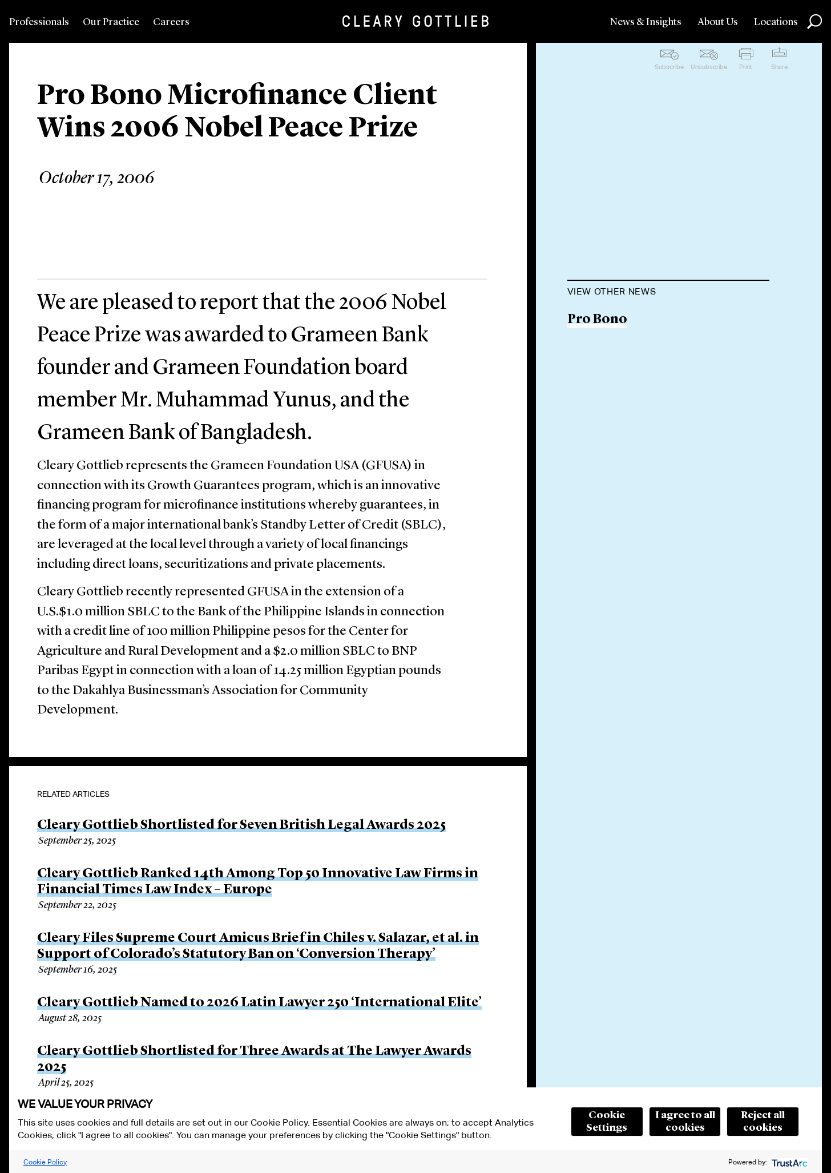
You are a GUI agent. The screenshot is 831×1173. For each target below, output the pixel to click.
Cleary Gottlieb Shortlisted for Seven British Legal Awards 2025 (241, 825)
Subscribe (669, 67)
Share (779, 67)
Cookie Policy (45, 1162)
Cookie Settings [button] (606, 1121)
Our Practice (111, 22)
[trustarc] (788, 1161)
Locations (776, 22)
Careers (171, 22)
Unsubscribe (709, 67)
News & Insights (645, 22)
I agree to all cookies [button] (685, 1121)
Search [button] (814, 21)
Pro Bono (597, 319)
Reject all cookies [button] (763, 1121)
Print (745, 67)
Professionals (39, 22)
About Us (717, 22)
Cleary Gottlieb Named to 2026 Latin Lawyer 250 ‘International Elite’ (259, 1003)
